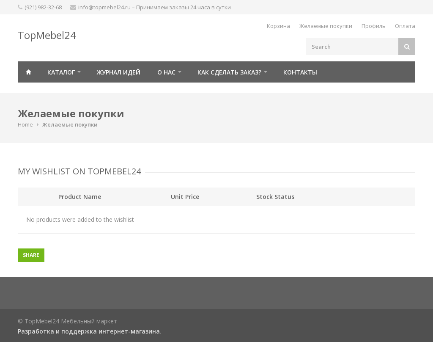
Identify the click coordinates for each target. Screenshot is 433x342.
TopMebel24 (47, 35)
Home (25, 124)
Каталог (61, 72)
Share (31, 255)
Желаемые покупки (325, 26)
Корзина (278, 26)
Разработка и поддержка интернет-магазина (89, 331)
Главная (28, 72)
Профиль (374, 26)
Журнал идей (118, 72)
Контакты (300, 72)
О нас (166, 72)
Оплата (405, 26)
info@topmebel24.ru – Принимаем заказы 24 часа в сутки (154, 7)
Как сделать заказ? (229, 72)
